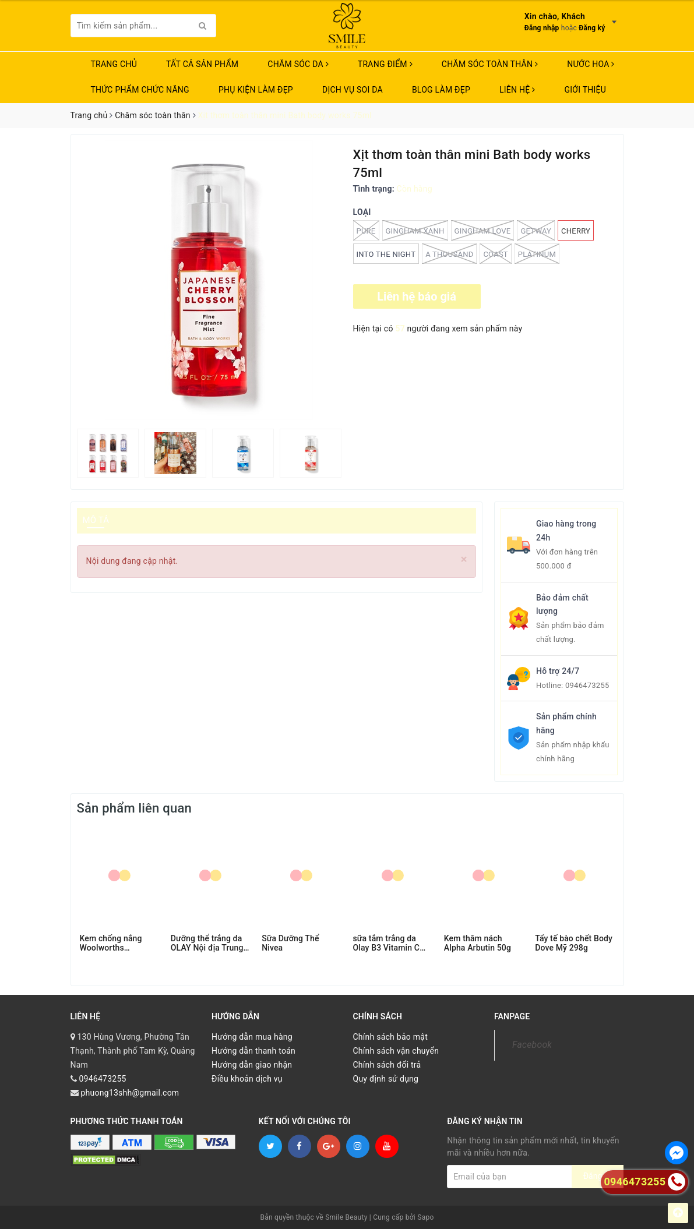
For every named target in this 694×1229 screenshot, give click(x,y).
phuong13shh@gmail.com (129, 1092)
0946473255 (587, 685)
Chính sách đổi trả (387, 1064)
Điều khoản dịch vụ (247, 1078)
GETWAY (536, 230)
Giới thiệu (585, 89)
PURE (366, 230)
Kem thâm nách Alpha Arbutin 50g (477, 943)
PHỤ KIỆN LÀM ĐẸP (256, 89)
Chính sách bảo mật (390, 1036)
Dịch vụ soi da (352, 89)
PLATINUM (537, 253)
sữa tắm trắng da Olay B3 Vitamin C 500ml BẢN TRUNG (388, 943)
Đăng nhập (541, 28)
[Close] (464, 559)
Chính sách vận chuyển (396, 1050)
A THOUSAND (449, 253)
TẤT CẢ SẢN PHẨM (202, 64)
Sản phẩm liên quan (134, 808)
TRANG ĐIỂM (385, 64)
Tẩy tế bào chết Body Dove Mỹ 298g (573, 943)
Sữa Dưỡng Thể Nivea (290, 943)
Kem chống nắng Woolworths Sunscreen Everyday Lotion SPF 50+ (117, 943)
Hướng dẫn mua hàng (252, 1036)
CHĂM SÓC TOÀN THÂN (490, 64)
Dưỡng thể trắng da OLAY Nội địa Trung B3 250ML (207, 943)
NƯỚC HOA (591, 64)
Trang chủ (114, 64)
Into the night (386, 254)
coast (495, 253)
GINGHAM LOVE (483, 230)
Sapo (425, 1217)
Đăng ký (592, 28)
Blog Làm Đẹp (441, 89)
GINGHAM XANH (415, 230)
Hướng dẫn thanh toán (253, 1050)
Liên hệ (517, 89)
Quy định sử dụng (386, 1078)
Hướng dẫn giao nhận (252, 1064)
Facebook (532, 1044)
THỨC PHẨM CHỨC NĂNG (140, 89)
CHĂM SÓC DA (297, 64)
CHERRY (575, 231)
